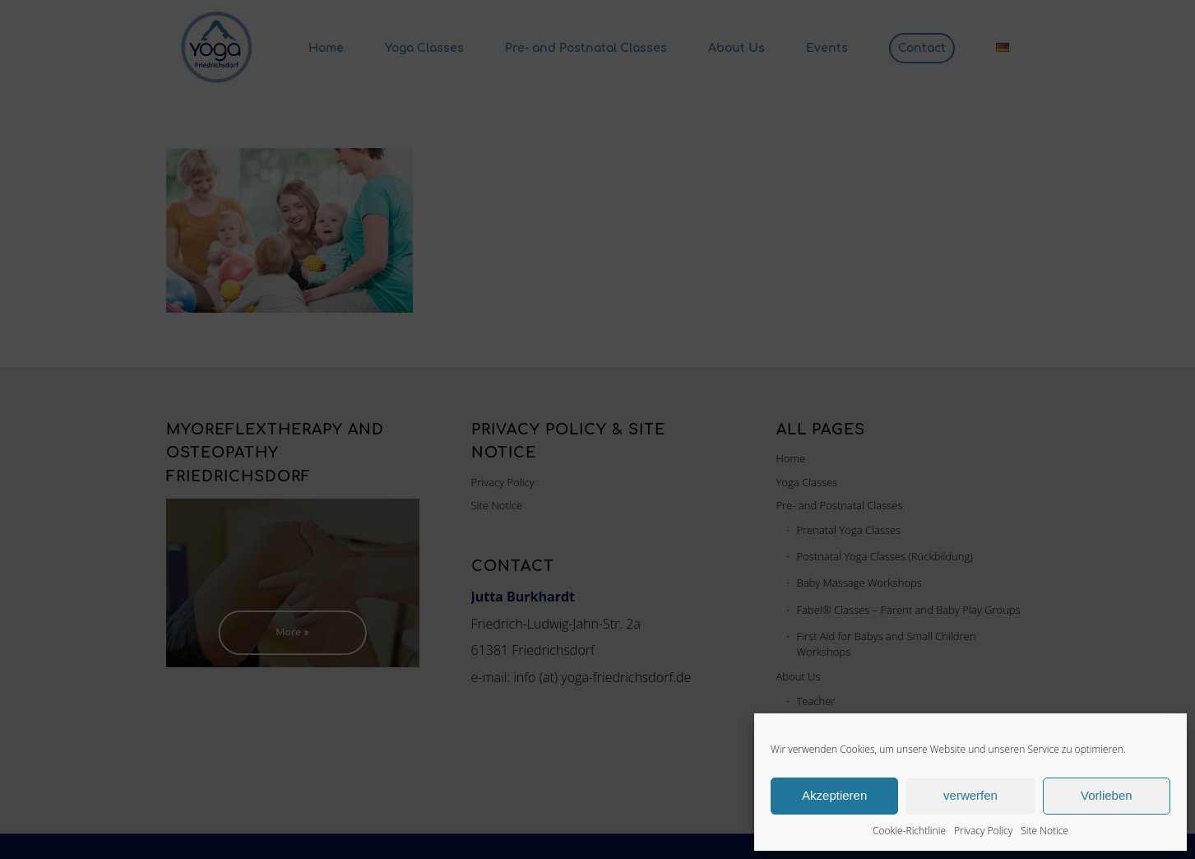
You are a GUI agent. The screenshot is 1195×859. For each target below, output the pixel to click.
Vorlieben (1106, 795)
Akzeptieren (834, 795)
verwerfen (970, 795)
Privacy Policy (983, 831)
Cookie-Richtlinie (909, 831)
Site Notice (1044, 831)
